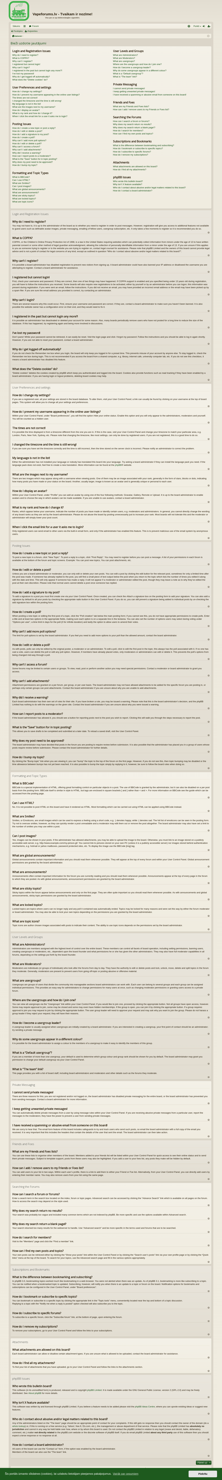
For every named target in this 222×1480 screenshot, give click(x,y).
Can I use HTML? (21, 180)
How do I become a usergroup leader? (132, 67)
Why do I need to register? (25, 55)
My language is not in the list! (26, 104)
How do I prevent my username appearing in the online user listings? (46, 94)
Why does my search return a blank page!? (134, 127)
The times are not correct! (25, 97)
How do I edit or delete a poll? (27, 143)
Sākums (16, 26)
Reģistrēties (33, 31)
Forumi (35, 26)
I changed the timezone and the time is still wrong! (36, 101)
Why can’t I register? (22, 61)
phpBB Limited (94, 1390)
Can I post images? (21, 186)
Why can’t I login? (21, 67)
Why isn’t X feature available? (127, 184)
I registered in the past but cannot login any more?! (37, 70)
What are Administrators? (125, 55)
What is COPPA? (20, 58)
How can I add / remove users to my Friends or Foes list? (141, 109)
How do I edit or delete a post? (27, 131)
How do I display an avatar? (26, 110)
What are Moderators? (124, 58)
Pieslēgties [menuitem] (204, 27)
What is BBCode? (21, 177)
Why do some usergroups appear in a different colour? (139, 70)
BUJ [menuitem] (190, 27)
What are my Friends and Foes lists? (131, 106)
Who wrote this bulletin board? (128, 181)
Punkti (196, 26)
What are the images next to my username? (33, 107)
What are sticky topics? (23, 195)
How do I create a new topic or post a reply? (34, 128)
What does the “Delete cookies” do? (30, 79)
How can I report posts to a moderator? (31, 156)
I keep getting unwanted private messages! (134, 91)
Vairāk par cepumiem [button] (125, 1473)
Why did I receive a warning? (26, 153)
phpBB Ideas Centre (145, 1406)
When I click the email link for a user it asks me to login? (39, 116)
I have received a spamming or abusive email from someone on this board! (149, 94)
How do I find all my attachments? (129, 169)
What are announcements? (25, 192)
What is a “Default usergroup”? (128, 73)
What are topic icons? (23, 201)
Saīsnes (25, 27)
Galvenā (18, 36)
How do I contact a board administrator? (132, 190)
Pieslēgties (18, 31)
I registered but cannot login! (26, 64)
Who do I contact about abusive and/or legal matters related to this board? (149, 187)
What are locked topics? (24, 198)
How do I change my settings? (27, 91)
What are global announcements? (28, 189)
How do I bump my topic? (24, 165)
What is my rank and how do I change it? (32, 113)
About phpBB (34, 1393)
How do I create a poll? (23, 137)
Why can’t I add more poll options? (29, 140)
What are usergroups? (124, 61)
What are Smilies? (21, 183)
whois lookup (18, 1426)
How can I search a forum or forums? (131, 121)
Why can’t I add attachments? (26, 149)
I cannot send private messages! (129, 88)
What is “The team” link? (125, 76)
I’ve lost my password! (23, 73)
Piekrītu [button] (202, 1474)
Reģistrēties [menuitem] (209, 27)
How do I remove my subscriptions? (130, 154)
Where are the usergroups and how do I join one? (137, 64)
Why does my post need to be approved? (32, 162)
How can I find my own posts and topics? (133, 133)
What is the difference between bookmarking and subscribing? (143, 145)
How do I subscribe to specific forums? (132, 151)
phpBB (118, 465)
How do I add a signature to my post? (30, 134)
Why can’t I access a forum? (26, 146)
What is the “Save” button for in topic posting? (34, 159)
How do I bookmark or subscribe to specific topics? (138, 148)
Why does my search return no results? (132, 124)
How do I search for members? (128, 130)
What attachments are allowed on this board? (135, 166)
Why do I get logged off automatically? (31, 76)
